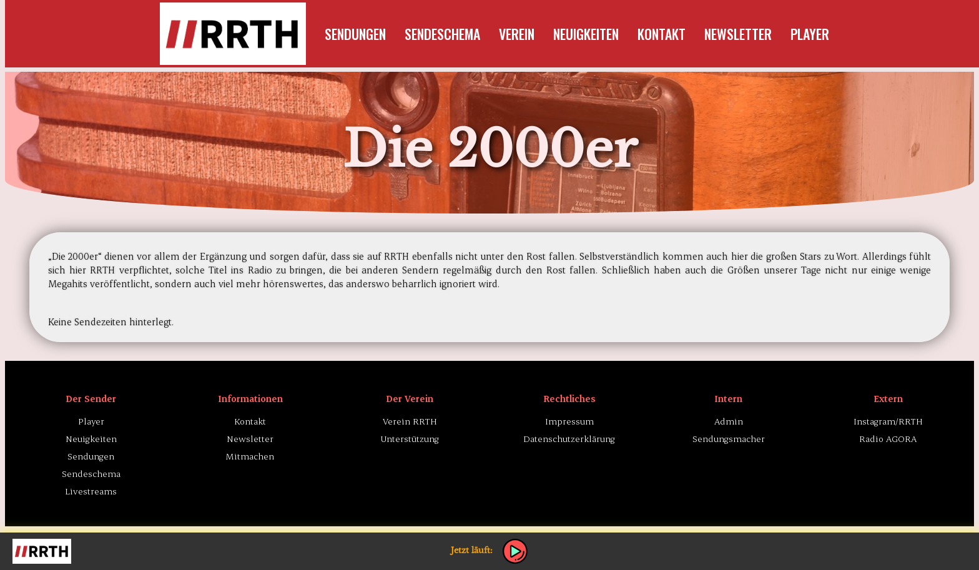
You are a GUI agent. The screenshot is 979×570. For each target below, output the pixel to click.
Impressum (569, 421)
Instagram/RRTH (888, 421)
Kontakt (661, 34)
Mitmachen (250, 456)
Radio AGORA (888, 439)
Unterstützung (410, 439)
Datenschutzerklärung (569, 439)
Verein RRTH (410, 421)
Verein (516, 34)
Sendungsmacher (728, 439)
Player (809, 34)
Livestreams (91, 491)
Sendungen (355, 34)
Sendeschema (442, 34)
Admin (728, 421)
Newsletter (738, 34)
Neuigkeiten (586, 34)
